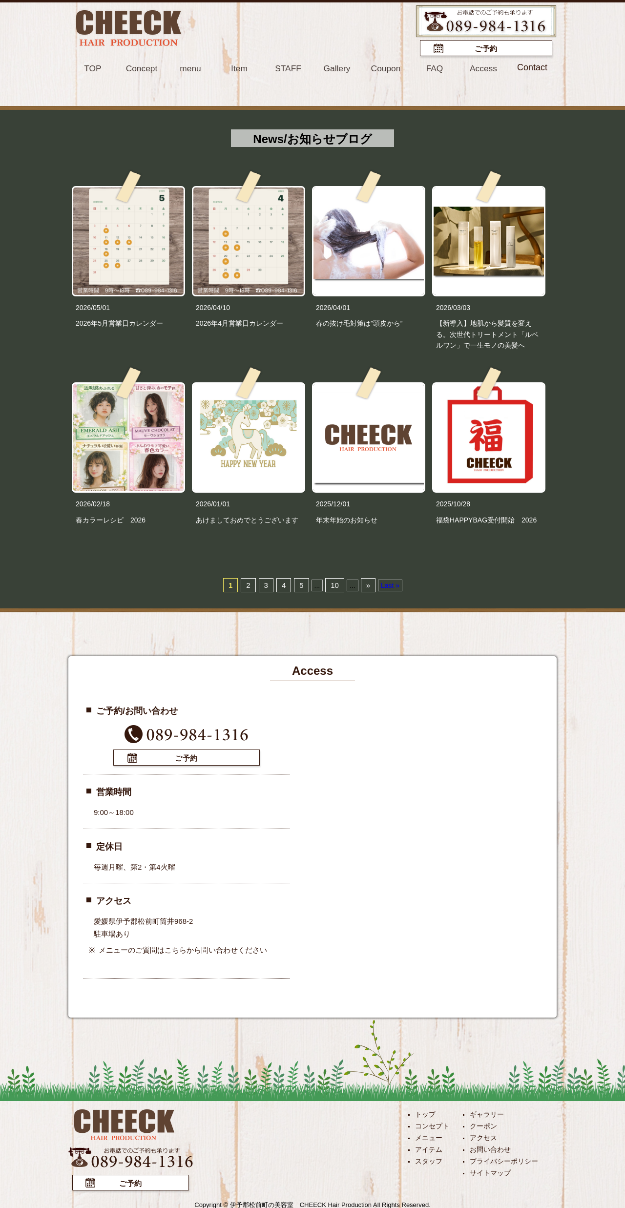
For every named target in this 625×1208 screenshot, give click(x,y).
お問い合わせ (490, 1147)
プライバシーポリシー (504, 1159)
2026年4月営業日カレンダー (239, 322)
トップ (425, 1112)
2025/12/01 (333, 503)
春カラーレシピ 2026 (111, 519)
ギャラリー (487, 1112)
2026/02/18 (93, 503)
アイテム (428, 1147)
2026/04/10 (213, 307)
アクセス (483, 1136)
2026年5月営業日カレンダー (119, 322)
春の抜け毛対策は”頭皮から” (359, 322)
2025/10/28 (453, 503)
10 (335, 584)
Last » (390, 584)
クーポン (483, 1124)
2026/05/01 (93, 307)
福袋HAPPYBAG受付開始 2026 (486, 519)
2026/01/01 (213, 503)
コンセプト (432, 1124)
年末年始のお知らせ (346, 519)
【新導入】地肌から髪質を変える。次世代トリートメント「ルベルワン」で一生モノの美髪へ (487, 333)
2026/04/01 (333, 307)
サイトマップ (490, 1171)
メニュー (428, 1136)
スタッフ (428, 1159)
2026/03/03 (453, 307)
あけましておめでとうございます (247, 519)
